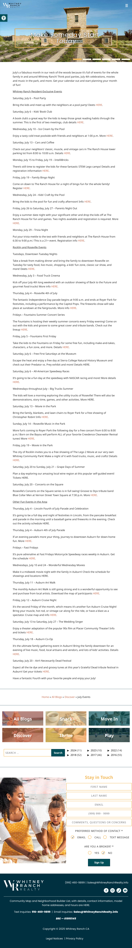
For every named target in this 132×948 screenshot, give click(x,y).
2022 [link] (114, 750)
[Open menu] (127, 5)
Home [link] (45, 697)
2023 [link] (94, 750)
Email (78, 837)
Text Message (116, 837)
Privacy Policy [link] (74, 938)
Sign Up (99, 862)
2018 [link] (73, 755)
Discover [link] (70, 697)
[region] (66, 31)
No (107, 853)
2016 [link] (114, 755)
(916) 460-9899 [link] (75, 882)
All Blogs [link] (57, 697)
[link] (3, 18)
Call (94, 837)
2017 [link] (94, 755)
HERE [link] (86, 905)
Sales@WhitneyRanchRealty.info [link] (107, 882)
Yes (93, 853)
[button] (77, 59)
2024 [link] (73, 750)
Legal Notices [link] (54, 938)
